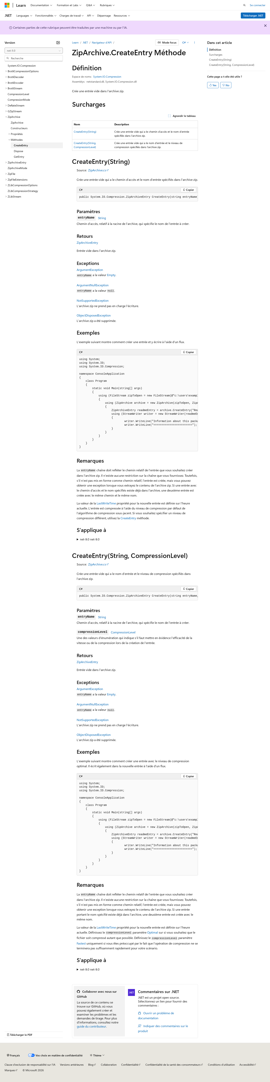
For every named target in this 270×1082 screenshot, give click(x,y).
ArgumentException (90, 270)
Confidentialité (129, 1064)
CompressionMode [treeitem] (19, 99)
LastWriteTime (106, 503)
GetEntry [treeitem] (19, 156)
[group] (137, 197)
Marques (10, 1070)
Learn (75, 42)
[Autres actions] (194, 42)
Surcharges (215, 54)
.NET (85, 42)
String (102, 218)
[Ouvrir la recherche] (244, 5)
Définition (215, 49)
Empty (111, 275)
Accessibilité (246, 1064)
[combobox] (34, 51)
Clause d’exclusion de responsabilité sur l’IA (30, 1064)
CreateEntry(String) (85, 131)
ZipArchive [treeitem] (17, 122)
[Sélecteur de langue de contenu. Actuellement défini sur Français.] (13, 1055)
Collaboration (109, 1064)
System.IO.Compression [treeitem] (22, 65)
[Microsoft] (7, 5)
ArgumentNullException (93, 285)
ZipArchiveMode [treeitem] (17, 168)
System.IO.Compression (107, 76)
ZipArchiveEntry (87, 242)
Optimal (152, 932)
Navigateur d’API (102, 42)
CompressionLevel (123, 632)
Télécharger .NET (253, 15)
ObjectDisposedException (94, 315)
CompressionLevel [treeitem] (18, 94)
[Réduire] (58, 42)
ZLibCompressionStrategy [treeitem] (23, 191)
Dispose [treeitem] (18, 151)
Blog (90, 1064)
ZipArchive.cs (97, 170)
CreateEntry (128, 518)
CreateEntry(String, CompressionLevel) (231, 65)
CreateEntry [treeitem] (21, 145)
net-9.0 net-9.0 (90, 539)
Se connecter (257, 5)
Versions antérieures (72, 1064)
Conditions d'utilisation (221, 1064)
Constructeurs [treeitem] (19, 128)
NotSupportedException (93, 300)
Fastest (81, 943)
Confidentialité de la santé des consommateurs (172, 1064)
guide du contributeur (91, 1026)
